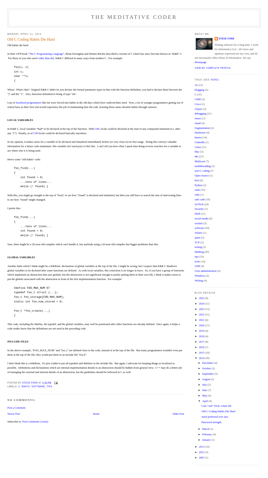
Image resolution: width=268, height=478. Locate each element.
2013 (202, 446)
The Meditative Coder (134, 17)
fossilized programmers (28, 102)
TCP (197, 242)
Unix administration (205, 270)
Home (96, 413)
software (38, 386)
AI (196, 85)
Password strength (211, 422)
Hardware (200, 132)
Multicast (200, 161)
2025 (202, 298)
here (214, 80)
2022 (202, 314)
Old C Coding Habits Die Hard (218, 411)
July (204, 384)
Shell (197, 213)
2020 (202, 325)
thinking (199, 251)
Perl (197, 180)
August (206, 379)
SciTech (199, 204)
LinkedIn (200, 142)
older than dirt (46, 58)
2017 (202, 341)
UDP (197, 266)
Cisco (198, 104)
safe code (200, 199)
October (207, 368)
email (198, 123)
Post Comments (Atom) (35, 421)
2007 (202, 457)
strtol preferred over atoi (214, 416)
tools (197, 261)
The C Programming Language (46, 53)
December (208, 362)
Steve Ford (226, 39)
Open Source (202, 175)
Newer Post (13, 413)
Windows (200, 275)
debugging (200, 113)
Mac (197, 151)
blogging (199, 89)
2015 (202, 352)
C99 (35, 133)
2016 (202, 347)
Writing (199, 280)
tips (49, 386)
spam (197, 237)
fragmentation (202, 128)
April (205, 401)
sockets (199, 223)
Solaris (198, 232)
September (208, 373)
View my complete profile (213, 68)
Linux (198, 147)
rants (26, 386)
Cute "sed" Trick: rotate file (216, 405)
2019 (202, 330)
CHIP (198, 99)
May (205, 395)
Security (199, 208)
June (205, 390)
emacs (198, 118)
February (207, 434)
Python (198, 185)
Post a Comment (16, 407)
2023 (202, 309)
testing (198, 247)
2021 (202, 319)
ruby (197, 194)
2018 (202, 336)
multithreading (203, 166)
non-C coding (202, 170)
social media (201, 218)
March (206, 428)
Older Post (178, 413)
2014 (202, 358)
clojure (198, 108)
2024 (202, 303)
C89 (97, 128)
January (206, 439)
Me (196, 156)
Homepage (200, 62)
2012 (202, 452)
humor (198, 137)
